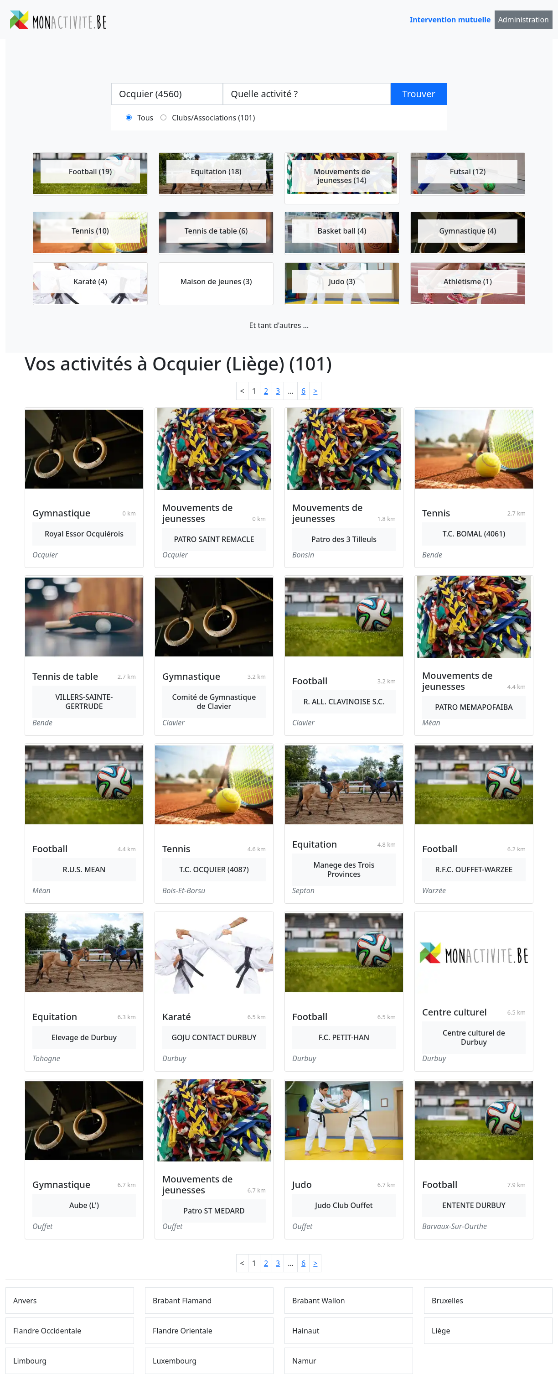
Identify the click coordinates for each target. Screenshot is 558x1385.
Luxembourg (174, 1361)
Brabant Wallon (318, 1301)
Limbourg (29, 1361)
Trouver (419, 94)
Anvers (25, 1301)
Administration (523, 20)
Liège (441, 1331)
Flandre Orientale (182, 1331)
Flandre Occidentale (47, 1331)
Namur (304, 1361)
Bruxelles (447, 1301)
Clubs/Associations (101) (213, 118)
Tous (145, 118)
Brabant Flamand (182, 1301)
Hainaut (306, 1331)
